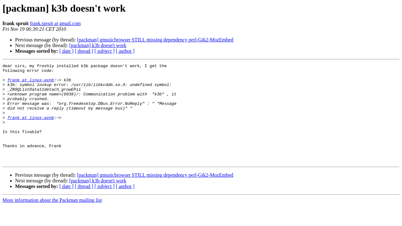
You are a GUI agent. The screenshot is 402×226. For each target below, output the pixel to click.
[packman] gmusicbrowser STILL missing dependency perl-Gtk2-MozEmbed (155, 39)
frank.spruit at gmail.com (55, 23)
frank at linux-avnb (31, 83)
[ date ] (66, 51)
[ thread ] (84, 51)
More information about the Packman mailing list (52, 220)
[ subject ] (105, 51)
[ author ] (125, 51)
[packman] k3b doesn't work (97, 45)
